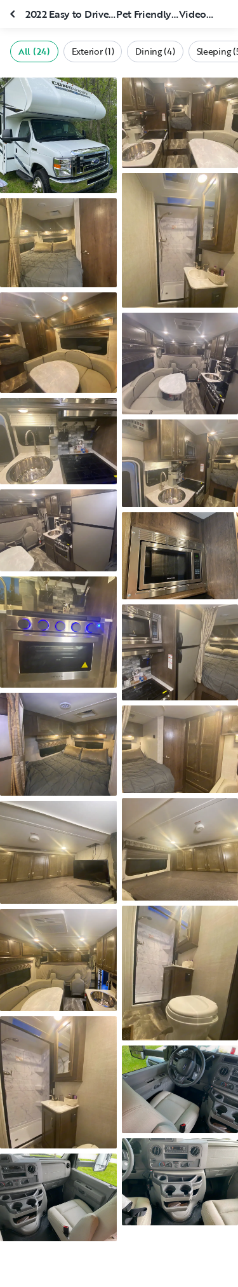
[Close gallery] (14, 14)
